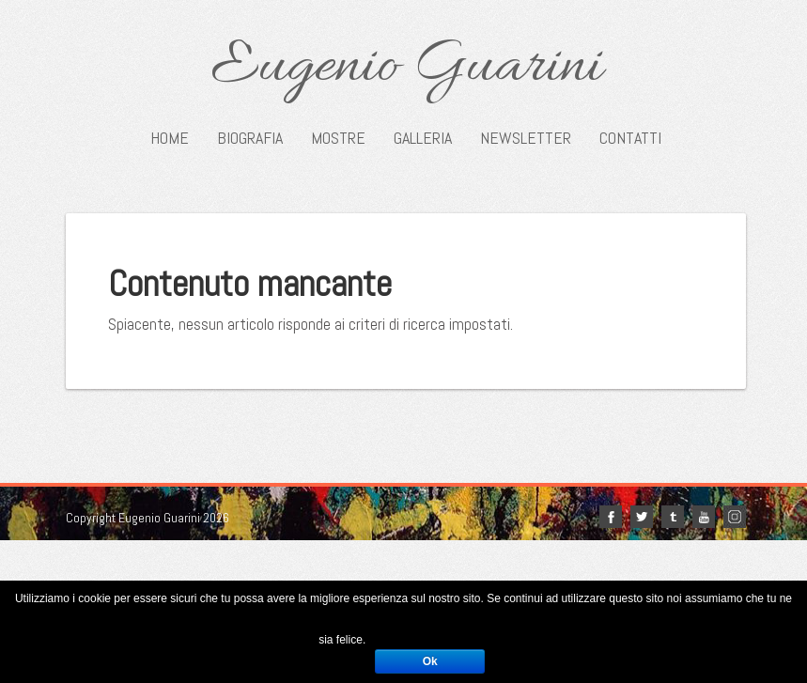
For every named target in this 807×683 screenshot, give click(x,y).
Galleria (423, 138)
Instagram (734, 516)
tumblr (672, 516)
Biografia (250, 138)
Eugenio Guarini (406, 67)
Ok (430, 661)
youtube (703, 516)
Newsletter (525, 138)
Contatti (630, 138)
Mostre (338, 138)
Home (169, 138)
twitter (641, 516)
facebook (610, 516)
